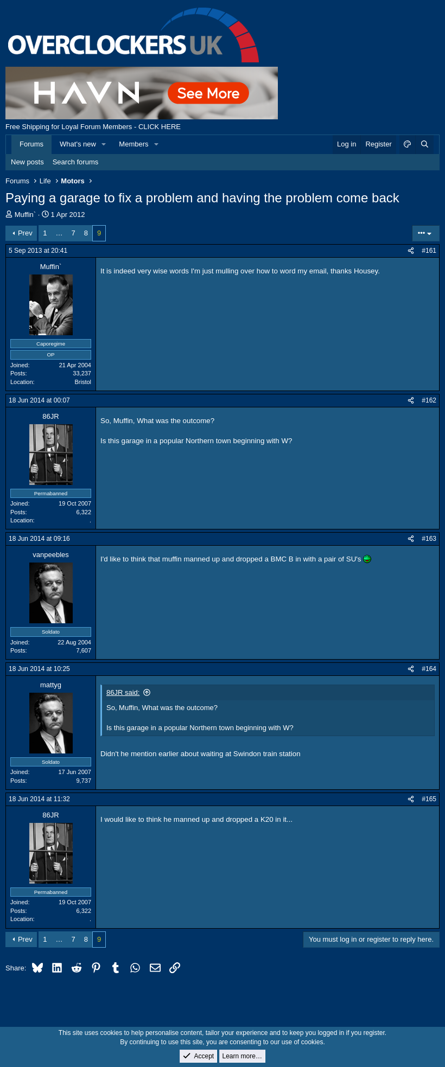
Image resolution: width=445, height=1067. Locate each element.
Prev (25, 233)
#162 (429, 400)
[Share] (411, 251)
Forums (31, 144)
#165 (429, 799)
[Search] (424, 144)
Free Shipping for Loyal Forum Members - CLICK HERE (93, 127)
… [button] (59, 233)
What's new (78, 144)
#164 (429, 669)
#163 (429, 538)
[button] (104, 144)
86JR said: (122, 692)
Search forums (76, 162)
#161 (429, 250)
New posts (27, 162)
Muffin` (25, 214)
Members (133, 144)
